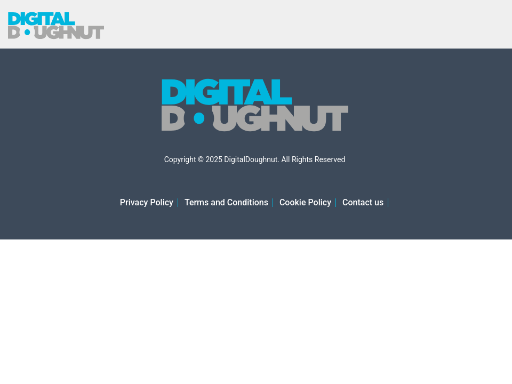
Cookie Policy (305, 202)
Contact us (362, 202)
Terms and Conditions (226, 202)
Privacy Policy (146, 202)
